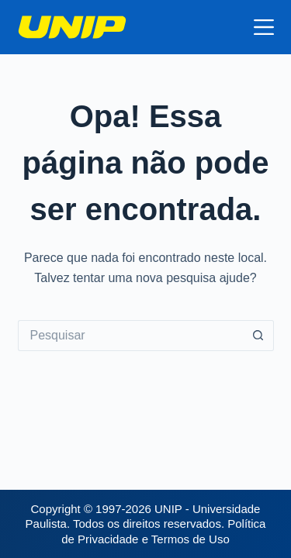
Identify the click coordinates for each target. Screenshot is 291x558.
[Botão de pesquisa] (258, 335)
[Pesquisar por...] (130, 335)
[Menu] (264, 27)
